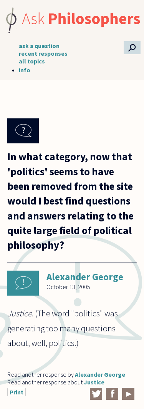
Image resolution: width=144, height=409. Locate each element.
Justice (94, 382)
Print (16, 392)
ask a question (39, 46)
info (24, 70)
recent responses (43, 53)
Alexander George (84, 277)
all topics (32, 61)
